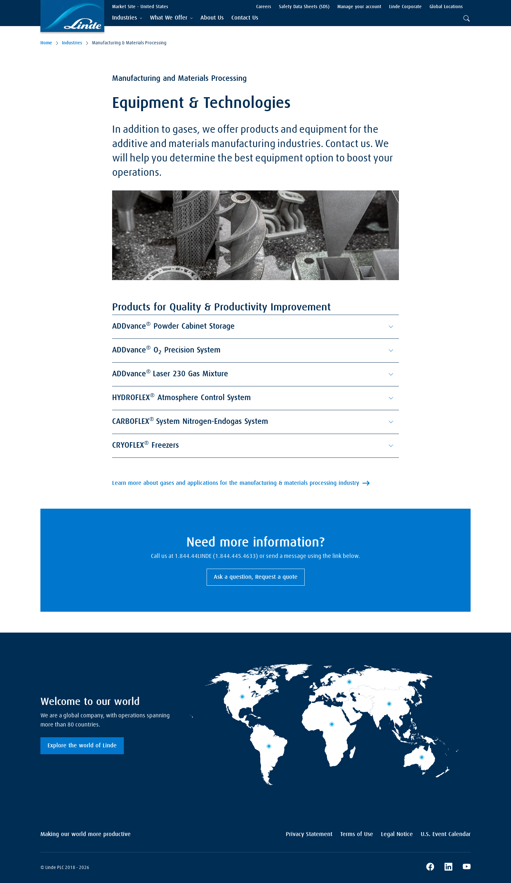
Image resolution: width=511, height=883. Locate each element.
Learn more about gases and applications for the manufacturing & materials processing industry (235, 483)
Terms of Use (356, 834)
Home (46, 43)
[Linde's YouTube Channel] (467, 868)
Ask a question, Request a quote (256, 577)
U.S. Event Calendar (446, 834)
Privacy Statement (309, 834)
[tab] (127, 18)
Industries (72, 43)
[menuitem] (212, 18)
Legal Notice (397, 834)
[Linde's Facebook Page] (430, 868)
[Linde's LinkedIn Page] (448, 868)
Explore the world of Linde (82, 746)
